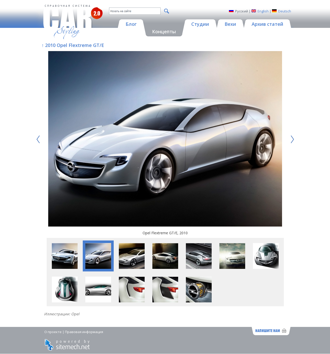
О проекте (53, 331)
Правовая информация (84, 331)
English (263, 11)
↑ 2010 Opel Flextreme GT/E (73, 45)
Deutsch (284, 11)
